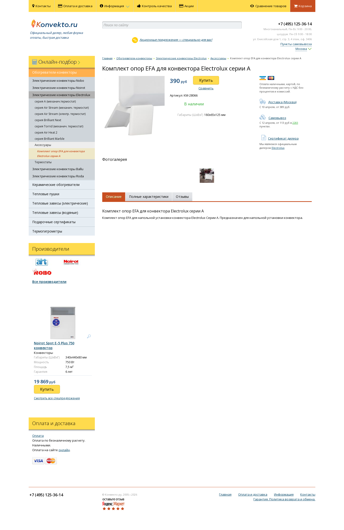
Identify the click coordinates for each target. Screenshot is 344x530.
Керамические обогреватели (56, 184)
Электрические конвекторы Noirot (58, 88)
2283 (295, 122)
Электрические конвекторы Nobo (58, 80)
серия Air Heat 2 (46, 132)
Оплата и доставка (75, 6)
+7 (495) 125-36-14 (295, 24)
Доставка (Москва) (277, 102)
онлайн (64, 450)
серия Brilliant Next (48, 120)
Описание (114, 196)
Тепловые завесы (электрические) (60, 203)
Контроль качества (154, 6)
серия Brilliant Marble (49, 139)
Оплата (38, 435)
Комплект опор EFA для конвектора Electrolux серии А (61, 153)
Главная (107, 58)
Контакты (41, 6)
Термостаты (43, 162)
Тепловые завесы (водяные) (55, 212)
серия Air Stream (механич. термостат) (62, 108)
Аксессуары (43, 145)
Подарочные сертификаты (53, 222)
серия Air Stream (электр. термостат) (60, 114)
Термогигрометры (47, 231)
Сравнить (206, 88)
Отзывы (182, 196)
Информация (115, 6)
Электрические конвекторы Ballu (57, 169)
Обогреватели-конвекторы (54, 72)
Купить (206, 80)
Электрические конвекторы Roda (58, 176)
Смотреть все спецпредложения (57, 398)
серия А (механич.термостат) (55, 101)
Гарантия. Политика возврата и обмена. (284, 499)
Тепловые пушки (45, 194)
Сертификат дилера (279, 138)
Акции (186, 6)
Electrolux (278, 148)
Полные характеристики (148, 196)
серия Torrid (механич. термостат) (59, 126)
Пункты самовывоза (296, 44)
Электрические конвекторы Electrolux (61, 95)
